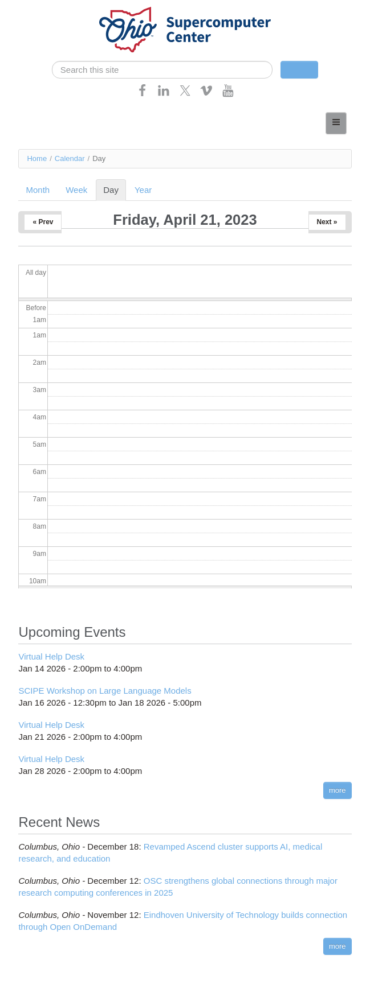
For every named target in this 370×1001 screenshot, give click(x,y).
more (337, 790)
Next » (327, 222)
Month (38, 190)
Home (37, 158)
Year (143, 190)
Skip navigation (32, 9)
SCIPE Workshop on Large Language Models (104, 690)
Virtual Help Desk (51, 656)
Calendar (70, 158)
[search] (162, 70)
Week (76, 190)
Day (114, 190)
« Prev (42, 222)
